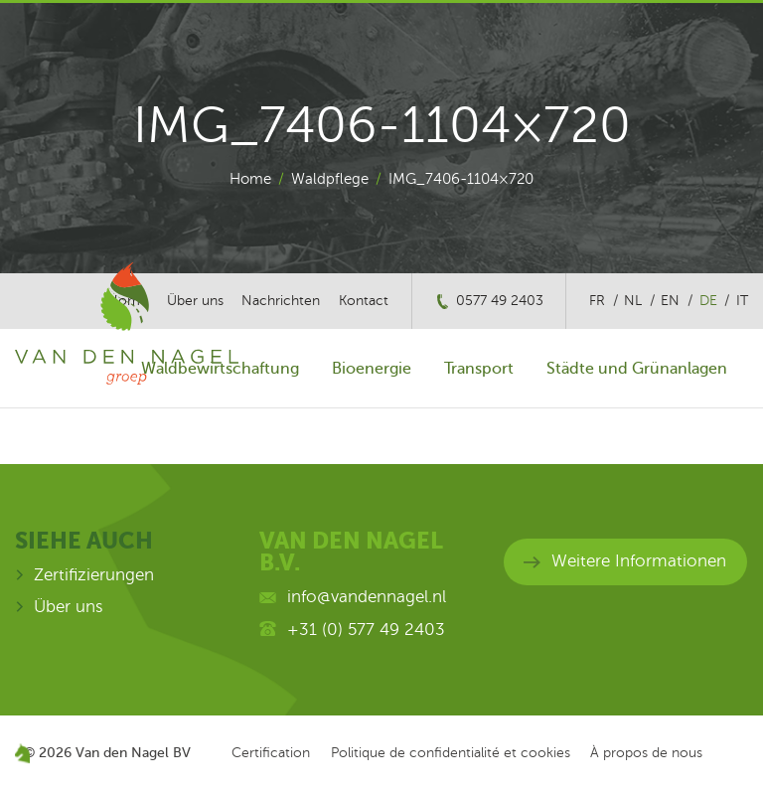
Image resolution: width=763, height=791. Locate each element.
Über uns (68, 606)
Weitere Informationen (638, 561)
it (742, 300)
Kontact (363, 300)
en (670, 300)
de (708, 300)
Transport (479, 369)
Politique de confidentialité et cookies (450, 752)
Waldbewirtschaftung (220, 369)
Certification (270, 752)
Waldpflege (330, 179)
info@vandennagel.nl (366, 596)
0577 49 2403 (499, 300)
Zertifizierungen (94, 574)
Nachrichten (280, 300)
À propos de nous (646, 752)
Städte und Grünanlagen (636, 369)
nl (633, 300)
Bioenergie (371, 369)
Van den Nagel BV (133, 752)
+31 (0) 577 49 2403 (366, 629)
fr (597, 300)
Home (250, 179)
